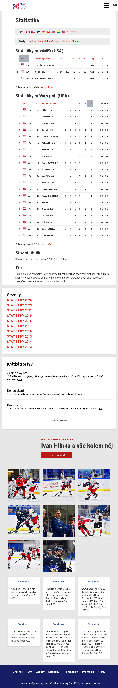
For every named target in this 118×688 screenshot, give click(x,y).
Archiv (101, 671)
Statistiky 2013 (19, 347)
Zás (73, 59)
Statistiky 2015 (19, 336)
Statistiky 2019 (19, 315)
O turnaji (18, 671)
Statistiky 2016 (19, 331)
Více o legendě (56, 455)
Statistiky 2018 (19, 321)
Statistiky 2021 (19, 310)
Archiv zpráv (59, 421)
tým (22, 59)
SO (98, 59)
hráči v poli (54, 41)
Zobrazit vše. (47, 87)
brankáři (42, 41)
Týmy (29, 671)
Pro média (88, 671)
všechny (71, 31)
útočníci (76, 41)
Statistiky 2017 (19, 326)
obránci (66, 41)
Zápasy (40, 671)
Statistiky (53, 671)
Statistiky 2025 (19, 300)
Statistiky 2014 (19, 342)
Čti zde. (78, 394)
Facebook (23, 581)
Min (61, 59)
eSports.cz (36, 683)
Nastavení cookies (90, 683)
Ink (78, 59)
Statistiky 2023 (19, 305)
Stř (68, 59)
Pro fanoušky (70, 671)
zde (20, 379)
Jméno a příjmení (42, 59)
